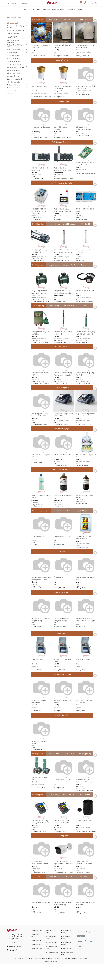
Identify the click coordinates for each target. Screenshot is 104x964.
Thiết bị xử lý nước (13, 85)
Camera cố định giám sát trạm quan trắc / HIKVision (63, 862)
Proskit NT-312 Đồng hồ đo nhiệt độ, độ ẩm (86, 87)
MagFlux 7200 (40, 299)
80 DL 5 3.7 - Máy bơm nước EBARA (84, 701)
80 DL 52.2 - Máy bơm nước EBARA (63, 701)
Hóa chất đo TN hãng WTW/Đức (86, 455)
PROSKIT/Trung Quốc (85, 90)
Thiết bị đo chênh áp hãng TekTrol (40, 374)
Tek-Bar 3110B (40, 381)
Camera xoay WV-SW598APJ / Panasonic (84, 862)
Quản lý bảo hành (59, 958)
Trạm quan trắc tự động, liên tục (15, 26)
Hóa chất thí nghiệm (52, 951)
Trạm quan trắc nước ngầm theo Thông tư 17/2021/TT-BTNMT (40, 46)
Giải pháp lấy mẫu (13, 76)
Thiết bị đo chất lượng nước (14, 45)
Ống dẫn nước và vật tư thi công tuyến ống (40, 619)
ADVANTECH (38, 175)
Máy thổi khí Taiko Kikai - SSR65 (39, 778)
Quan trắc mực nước (36, 943)
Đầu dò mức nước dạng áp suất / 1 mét (63, 333)
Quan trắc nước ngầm (35, 934)
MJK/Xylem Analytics (40, 257)
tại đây (93, 931)
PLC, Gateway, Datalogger (12, 37)
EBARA (36, 707)
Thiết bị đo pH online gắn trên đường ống (40, 251)
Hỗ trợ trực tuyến (25, 958)
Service (9, 94)
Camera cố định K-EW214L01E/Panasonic (39, 862)
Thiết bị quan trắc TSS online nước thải (86, 251)
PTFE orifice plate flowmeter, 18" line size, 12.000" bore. (84, 780)
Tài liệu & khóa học (88, 958)
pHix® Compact (40, 258)
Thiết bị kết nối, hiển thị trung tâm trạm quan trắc (62, 210)
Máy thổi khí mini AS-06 (62, 536)
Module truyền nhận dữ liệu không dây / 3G (85, 163)
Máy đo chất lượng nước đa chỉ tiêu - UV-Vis (63, 415)
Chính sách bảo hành (66, 930)
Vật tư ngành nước (13, 70)
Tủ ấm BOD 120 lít (37, 536)
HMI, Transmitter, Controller (13, 41)
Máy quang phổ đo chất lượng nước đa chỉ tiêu (39, 415)
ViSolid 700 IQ (62, 258)
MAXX (36, 666)
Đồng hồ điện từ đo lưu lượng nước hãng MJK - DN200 (39, 292)
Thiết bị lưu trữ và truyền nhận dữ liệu (40, 169)
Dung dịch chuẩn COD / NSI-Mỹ (63, 496)
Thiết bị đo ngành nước (51, 936)
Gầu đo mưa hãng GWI (39, 86)
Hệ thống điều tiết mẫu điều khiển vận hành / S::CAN (41, 578)
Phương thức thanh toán (67, 952)
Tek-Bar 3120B (84, 381)
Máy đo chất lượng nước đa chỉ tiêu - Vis (85, 415)
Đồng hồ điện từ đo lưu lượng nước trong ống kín (62, 292)
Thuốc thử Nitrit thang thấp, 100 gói (41, 455)
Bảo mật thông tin (66, 947)
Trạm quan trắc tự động (51, 930)
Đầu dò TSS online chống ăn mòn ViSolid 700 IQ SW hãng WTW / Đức (63, 251)
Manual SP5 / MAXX (83, 659)
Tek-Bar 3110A (62, 381)
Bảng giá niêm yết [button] (12, 3)
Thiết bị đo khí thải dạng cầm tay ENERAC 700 (62, 821)
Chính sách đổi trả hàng (66, 936)
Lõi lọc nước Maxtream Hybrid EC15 (39, 742)
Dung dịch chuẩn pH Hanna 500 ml (40, 496)
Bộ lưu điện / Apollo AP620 (40, 127)
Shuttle (38, 340)
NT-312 (82, 92)
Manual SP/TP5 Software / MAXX (63, 660)
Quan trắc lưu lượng (36, 947)
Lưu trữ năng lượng (13, 33)
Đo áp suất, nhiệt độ (14, 55)
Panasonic (37, 868)
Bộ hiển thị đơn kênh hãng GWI (85, 292)
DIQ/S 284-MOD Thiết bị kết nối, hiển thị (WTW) (40, 210)
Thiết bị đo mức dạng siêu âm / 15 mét (40, 333)
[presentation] (93, 21)
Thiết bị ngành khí (13, 88)
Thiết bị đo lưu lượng (14, 49)
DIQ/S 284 (38, 218)
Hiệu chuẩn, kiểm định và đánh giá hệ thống (62, 903)
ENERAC (36, 827)
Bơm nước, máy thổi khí (15, 79)
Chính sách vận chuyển (66, 942)
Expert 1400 (61, 340)
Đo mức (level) (12, 52)
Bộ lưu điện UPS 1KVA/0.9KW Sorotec (83, 128)
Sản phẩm (13, 958)
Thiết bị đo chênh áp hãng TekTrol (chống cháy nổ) (63, 374)
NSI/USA (59, 502)
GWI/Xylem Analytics (40, 93)
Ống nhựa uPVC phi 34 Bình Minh (85, 578)
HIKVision (59, 868)
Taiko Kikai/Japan (39, 784)
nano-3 (38, 586)
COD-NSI (60, 504)
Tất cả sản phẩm (13, 23)
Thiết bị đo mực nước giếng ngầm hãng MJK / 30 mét (85, 333)
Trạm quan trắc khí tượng (16, 30)
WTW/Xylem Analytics (85, 52)
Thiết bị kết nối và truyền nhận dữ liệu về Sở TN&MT (63, 169)
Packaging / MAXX (37, 659)
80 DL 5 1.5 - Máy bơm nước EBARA (39, 701)
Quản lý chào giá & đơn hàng (42, 958)
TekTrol (36, 379)
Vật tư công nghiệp (13, 73)
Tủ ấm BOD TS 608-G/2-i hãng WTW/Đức (85, 537)
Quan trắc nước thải (36, 939)
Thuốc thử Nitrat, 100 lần (62, 454)
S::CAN (36, 584)
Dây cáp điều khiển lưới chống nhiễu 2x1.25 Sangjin (85, 619)
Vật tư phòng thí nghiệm (15, 67)
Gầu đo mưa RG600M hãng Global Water (63, 87)
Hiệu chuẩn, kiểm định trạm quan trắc (85, 903)
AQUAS (59, 216)
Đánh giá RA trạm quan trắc (40, 902)
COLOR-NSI (83, 502)
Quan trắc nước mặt (36, 929)
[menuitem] (26, 9)
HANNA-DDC (39, 504)
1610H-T (82, 788)
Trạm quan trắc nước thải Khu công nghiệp (85, 46)
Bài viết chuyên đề (73, 958)
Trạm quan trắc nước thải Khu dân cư (62, 46)
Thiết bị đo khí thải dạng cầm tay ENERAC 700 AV (40, 821)
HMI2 (59, 218)
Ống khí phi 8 (58, 577)
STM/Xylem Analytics (85, 216)
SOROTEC (83, 133)
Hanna (36, 459)
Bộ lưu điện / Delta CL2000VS (60, 128)
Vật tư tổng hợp (12, 91)
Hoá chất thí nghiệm (14, 61)
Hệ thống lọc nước (13, 82)
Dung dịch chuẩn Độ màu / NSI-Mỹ (85, 496)
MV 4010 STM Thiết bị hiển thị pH (85, 210)
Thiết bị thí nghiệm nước (51, 946)
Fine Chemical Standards (15, 64)
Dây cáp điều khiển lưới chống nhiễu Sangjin (61, 619)
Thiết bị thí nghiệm (13, 58)
